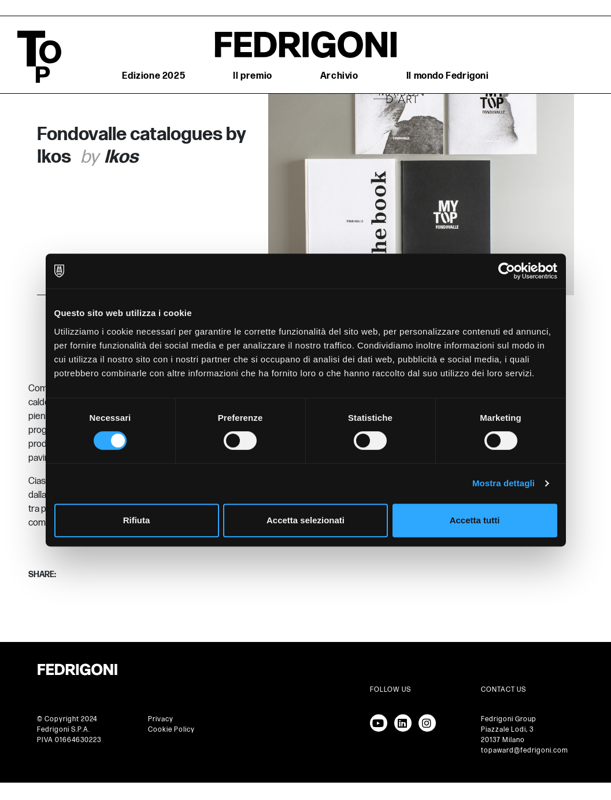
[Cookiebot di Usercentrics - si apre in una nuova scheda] (506, 271)
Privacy (160, 719)
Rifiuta (136, 520)
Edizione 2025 (153, 76)
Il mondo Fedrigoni (447, 76)
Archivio (339, 76)
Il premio (252, 76)
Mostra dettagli (503, 483)
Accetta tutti (475, 520)
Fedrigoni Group (508, 719)
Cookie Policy (171, 729)
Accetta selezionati (305, 520)
